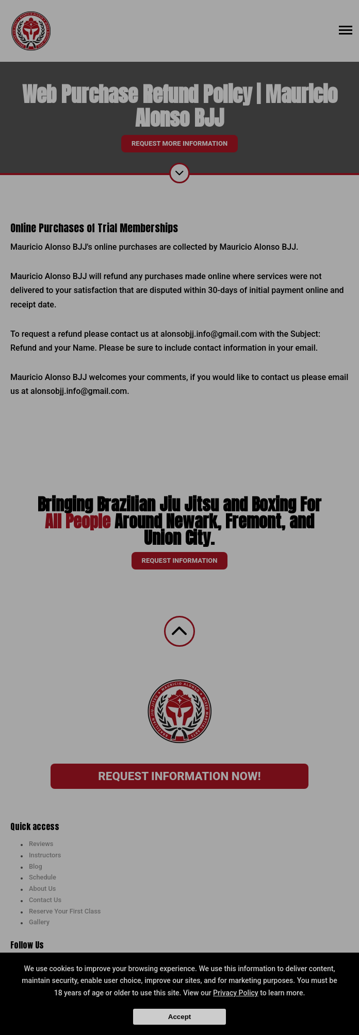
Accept (179, 1017)
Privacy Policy (235, 993)
